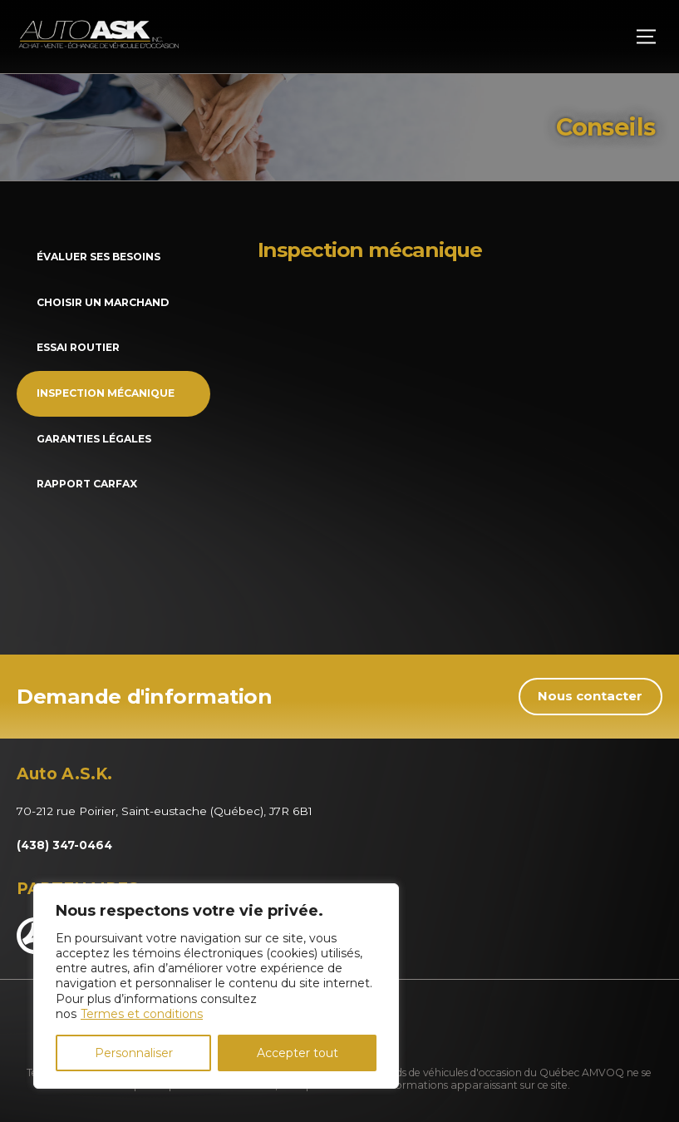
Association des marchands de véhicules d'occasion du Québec (426, 1072)
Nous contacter (590, 696)
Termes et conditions (142, 1013)
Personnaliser (134, 1052)
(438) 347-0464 (64, 845)
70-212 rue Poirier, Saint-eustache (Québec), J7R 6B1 (164, 811)
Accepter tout (297, 1052)
